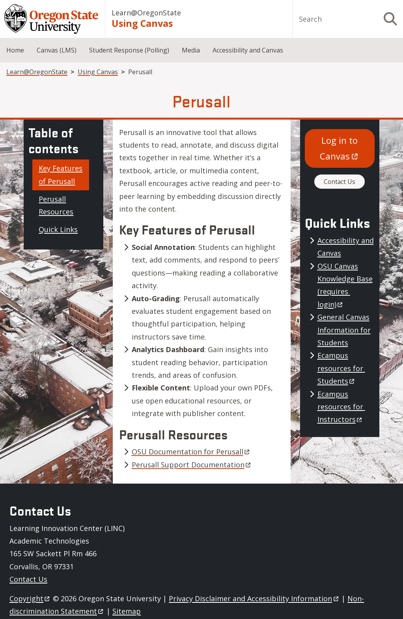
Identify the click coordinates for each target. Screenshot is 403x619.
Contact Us (339, 181)
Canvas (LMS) (56, 50)
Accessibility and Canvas (248, 50)
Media (191, 50)
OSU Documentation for (191, 451)
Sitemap (126, 611)
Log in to (340, 148)
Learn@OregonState (146, 12)
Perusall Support (192, 464)
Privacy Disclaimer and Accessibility (254, 598)
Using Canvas (142, 23)
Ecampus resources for (341, 368)
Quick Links (58, 229)
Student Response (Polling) (129, 50)
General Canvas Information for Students (344, 329)
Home (15, 50)
